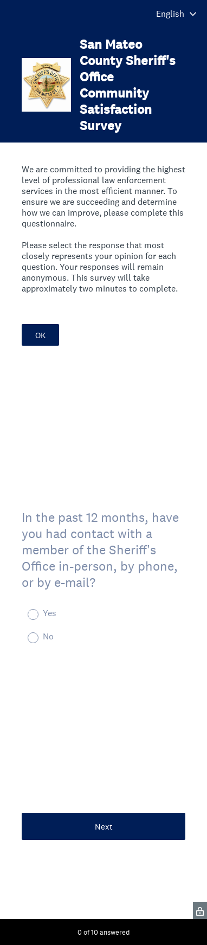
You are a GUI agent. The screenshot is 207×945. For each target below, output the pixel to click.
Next (104, 826)
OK (40, 335)
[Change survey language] (176, 13)
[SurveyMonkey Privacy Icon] (200, 910)
